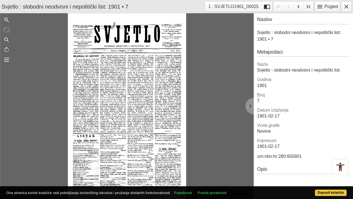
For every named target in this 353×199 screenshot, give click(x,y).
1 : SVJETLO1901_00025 (233, 6)
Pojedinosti (201, 190)
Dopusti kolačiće (311, 190)
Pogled (327, 6)
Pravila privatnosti (229, 190)
